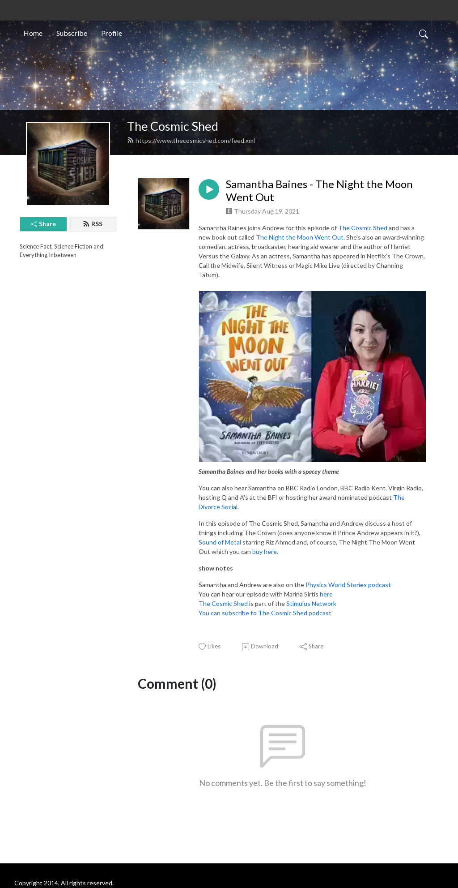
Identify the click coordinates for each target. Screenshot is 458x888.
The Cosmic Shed (172, 126)
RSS (92, 223)
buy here (264, 551)
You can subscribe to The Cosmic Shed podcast (265, 613)
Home (32, 33)
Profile (111, 33)
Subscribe (71, 33)
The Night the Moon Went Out (300, 237)
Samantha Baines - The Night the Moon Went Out (319, 190)
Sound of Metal (220, 542)
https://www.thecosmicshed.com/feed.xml (191, 140)
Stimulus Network (311, 603)
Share (43, 223)
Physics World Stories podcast (348, 584)
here (326, 594)
